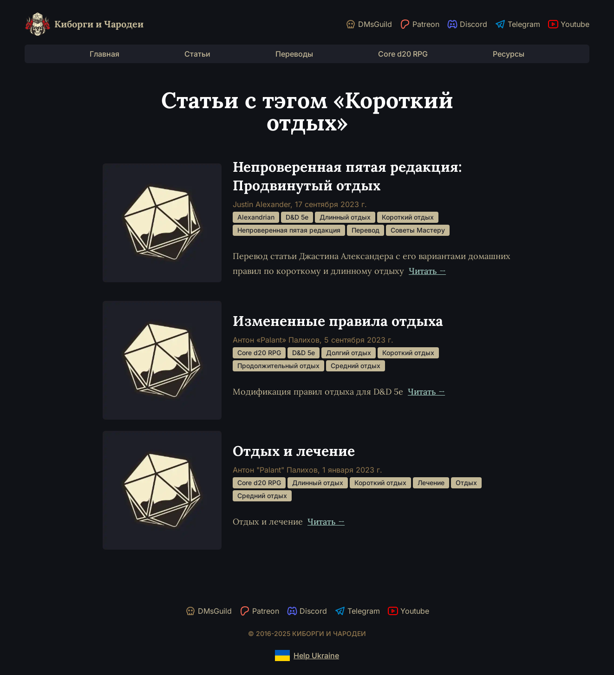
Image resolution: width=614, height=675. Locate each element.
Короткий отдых (408, 217)
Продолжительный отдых (278, 366)
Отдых (466, 483)
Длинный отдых (345, 217)
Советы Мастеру (418, 230)
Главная (104, 53)
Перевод (365, 230)
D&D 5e (297, 217)
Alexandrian (255, 217)
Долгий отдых (348, 353)
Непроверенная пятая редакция (288, 230)
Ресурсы (508, 53)
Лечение (431, 483)
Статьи (197, 53)
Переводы (294, 53)
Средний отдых (355, 366)
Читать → (427, 271)
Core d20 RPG (403, 53)
